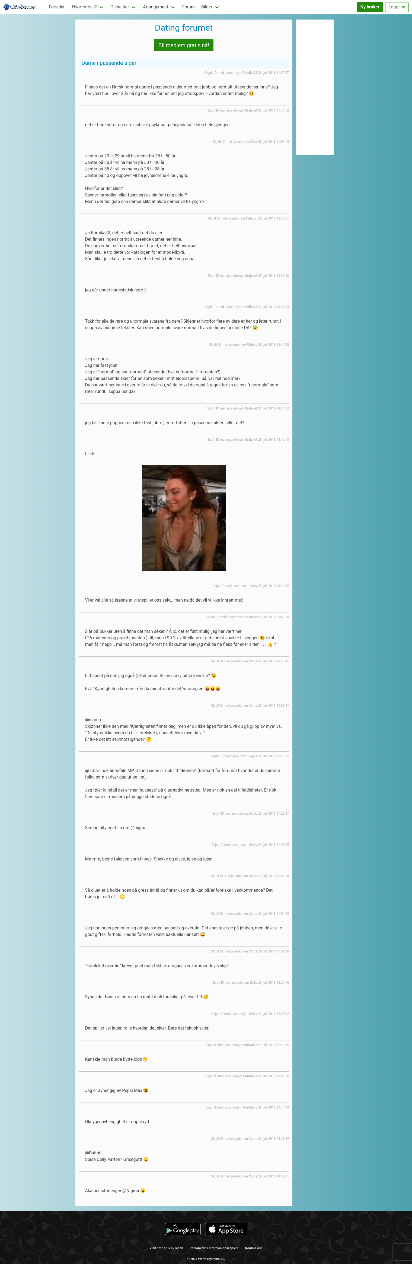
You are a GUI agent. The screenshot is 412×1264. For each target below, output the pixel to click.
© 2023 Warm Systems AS (206, 1258)
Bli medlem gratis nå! (183, 45)
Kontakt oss (253, 1248)
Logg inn (397, 6)
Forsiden (57, 6)
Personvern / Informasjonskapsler (214, 1248)
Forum (188, 6)
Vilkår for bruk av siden (166, 1248)
